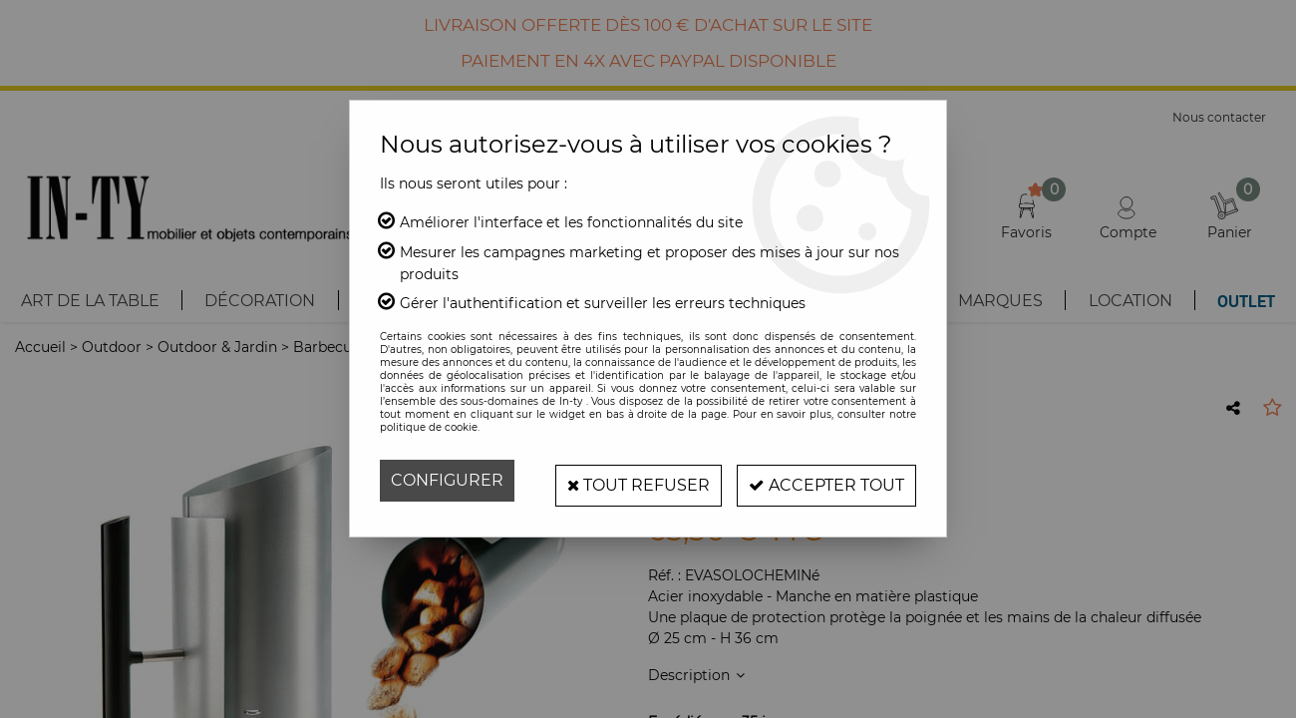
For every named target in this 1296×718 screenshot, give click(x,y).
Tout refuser (626, 480)
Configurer (447, 480)
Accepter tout (822, 480)
